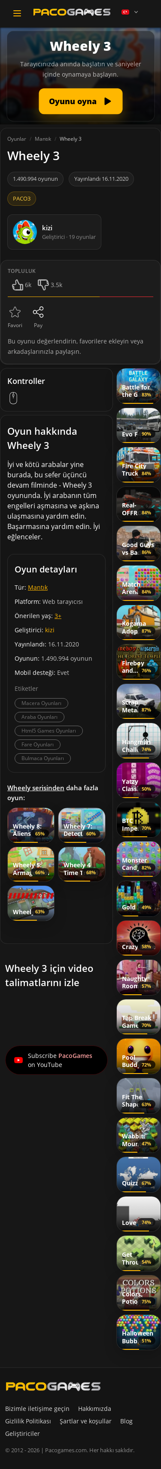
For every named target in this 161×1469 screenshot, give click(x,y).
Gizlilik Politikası (28, 1421)
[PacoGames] (53, 1386)
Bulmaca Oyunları (42, 758)
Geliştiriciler (22, 1433)
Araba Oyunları (39, 717)
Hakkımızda (94, 1408)
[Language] (130, 12)
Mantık (38, 587)
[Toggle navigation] (17, 13)
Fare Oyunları (37, 744)
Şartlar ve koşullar (86, 1421)
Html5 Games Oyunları (48, 730)
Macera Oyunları (41, 703)
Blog (126, 1421)
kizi (50, 630)
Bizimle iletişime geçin (37, 1408)
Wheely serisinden (35, 787)
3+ (58, 616)
